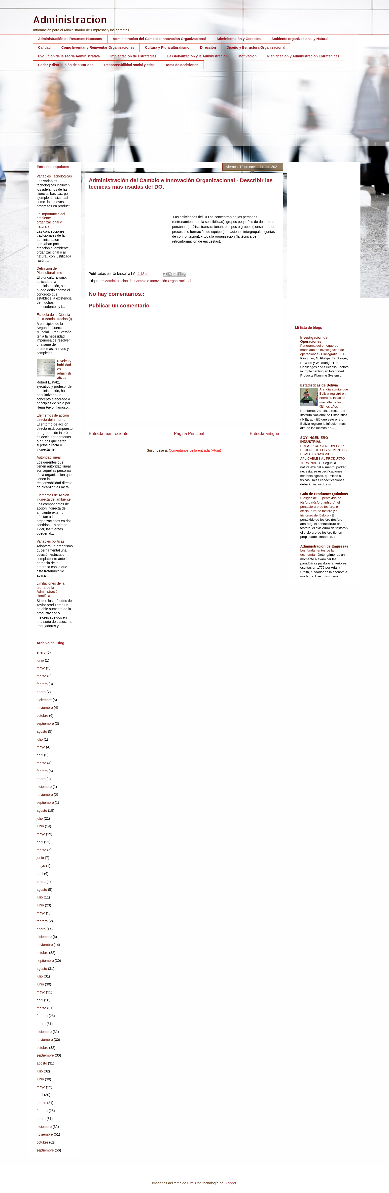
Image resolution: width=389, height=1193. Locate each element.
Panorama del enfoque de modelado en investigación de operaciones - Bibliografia (322, 350)
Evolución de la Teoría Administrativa (69, 56)
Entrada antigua (264, 433)
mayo (41, 668)
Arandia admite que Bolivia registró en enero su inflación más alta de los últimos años (333, 397)
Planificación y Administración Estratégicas (303, 56)
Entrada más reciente (109, 433)
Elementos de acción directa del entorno (53, 417)
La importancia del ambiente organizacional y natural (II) (51, 220)
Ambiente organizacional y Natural (299, 39)
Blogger (230, 1183)
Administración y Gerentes (238, 39)
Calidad (44, 47)
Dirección (208, 47)
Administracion (70, 19)
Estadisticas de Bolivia (319, 385)
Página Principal (189, 433)
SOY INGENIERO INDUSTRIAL (314, 440)
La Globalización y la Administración (197, 56)
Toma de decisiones (181, 65)
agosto (42, 731)
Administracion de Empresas (324, 546)
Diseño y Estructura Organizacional (256, 47)
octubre (42, 716)
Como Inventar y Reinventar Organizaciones (97, 47)
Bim (190, 1183)
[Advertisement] (182, 111)
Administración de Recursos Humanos (70, 39)
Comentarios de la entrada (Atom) (195, 450)
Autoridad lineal (49, 457)
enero (41, 652)
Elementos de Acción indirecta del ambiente (54, 497)
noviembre (45, 708)
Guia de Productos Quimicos (324, 494)
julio (40, 739)
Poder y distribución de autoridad (66, 65)
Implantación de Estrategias (133, 56)
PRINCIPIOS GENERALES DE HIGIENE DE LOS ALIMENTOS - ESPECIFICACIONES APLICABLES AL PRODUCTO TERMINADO (324, 454)
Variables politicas (51, 541)
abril (40, 755)
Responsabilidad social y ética (129, 65)
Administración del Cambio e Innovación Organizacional (159, 39)
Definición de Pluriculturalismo (49, 270)
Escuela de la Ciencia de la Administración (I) (54, 317)
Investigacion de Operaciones (314, 339)
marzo (41, 676)
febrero (42, 684)
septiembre (45, 723)
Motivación (247, 56)
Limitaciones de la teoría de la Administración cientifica (51, 589)
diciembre (44, 700)
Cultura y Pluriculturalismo (167, 47)
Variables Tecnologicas (54, 176)
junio (40, 660)
